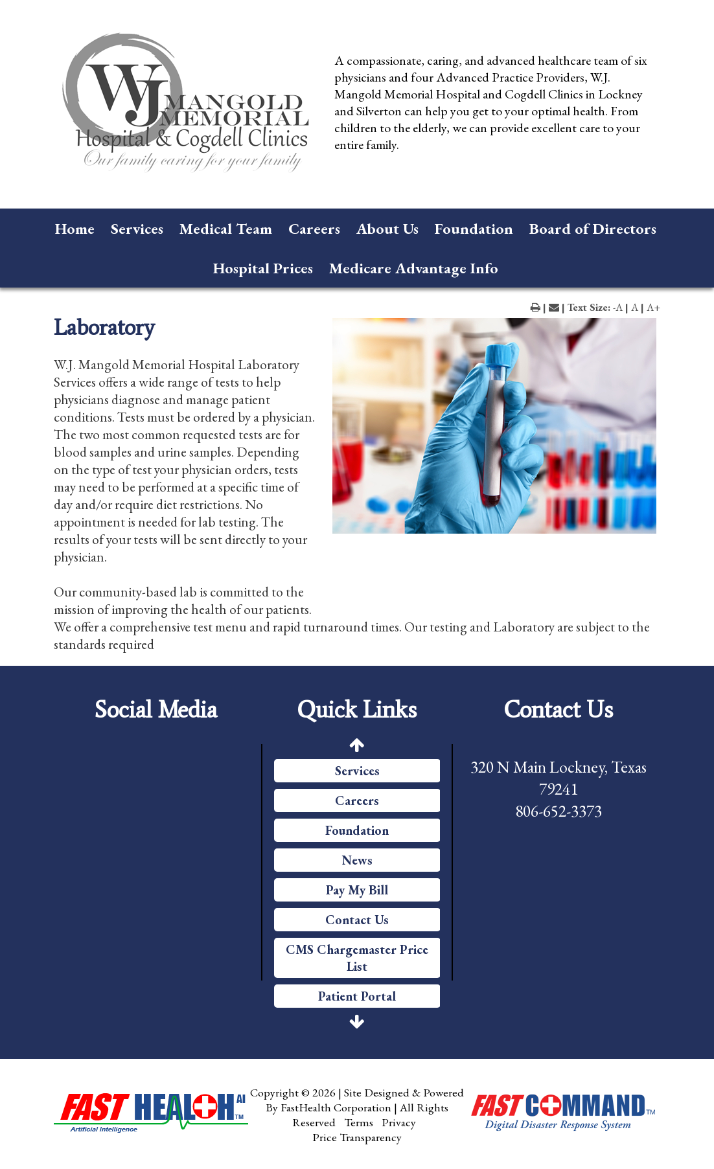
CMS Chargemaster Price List (357, 958)
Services (137, 228)
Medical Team (225, 228)
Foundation (474, 228)
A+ (653, 307)
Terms (358, 1122)
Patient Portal (357, 996)
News (357, 860)
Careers (314, 228)
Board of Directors (592, 228)
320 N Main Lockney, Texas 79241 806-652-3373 (558, 789)
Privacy (399, 1122)
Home (75, 228)
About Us (387, 228)
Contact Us (357, 919)
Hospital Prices (263, 268)
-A (618, 307)
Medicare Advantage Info (413, 268)
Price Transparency (357, 1136)
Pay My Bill (357, 889)
